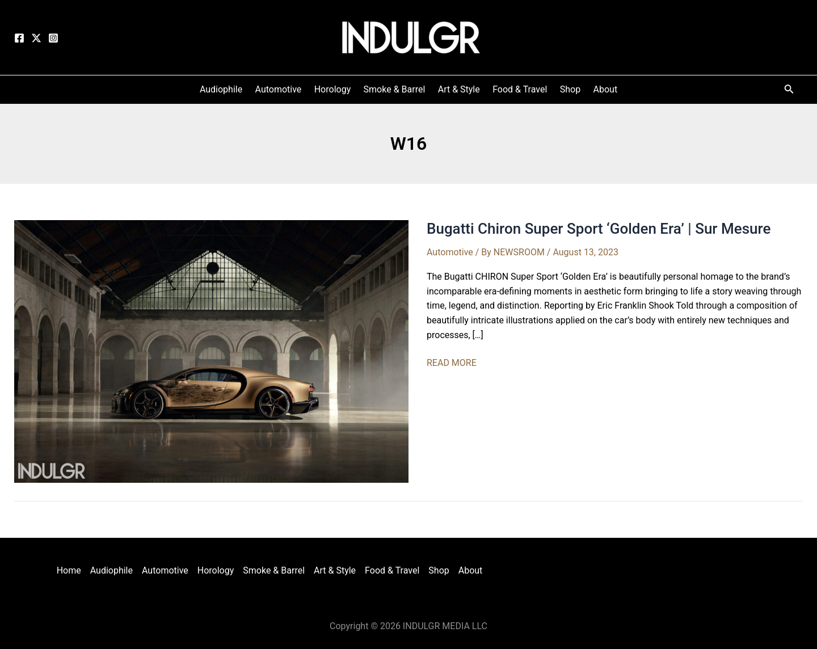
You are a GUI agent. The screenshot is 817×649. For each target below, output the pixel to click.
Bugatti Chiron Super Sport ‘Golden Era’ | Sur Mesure (598, 228)
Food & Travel (392, 570)
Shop (438, 570)
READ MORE (452, 363)
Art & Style (335, 570)
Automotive (450, 252)
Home (69, 570)
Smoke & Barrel (274, 570)
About (470, 570)
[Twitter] (36, 38)
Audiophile (111, 570)
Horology (215, 570)
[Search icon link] (789, 91)
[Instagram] (53, 38)
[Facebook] (19, 38)
